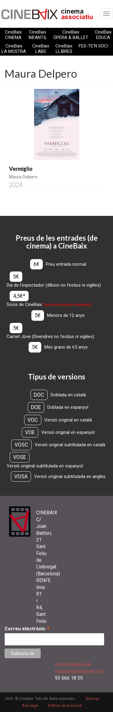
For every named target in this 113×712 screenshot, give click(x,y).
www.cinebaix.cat (73, 664)
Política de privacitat (65, 706)
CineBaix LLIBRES (63, 48)
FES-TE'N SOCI (93, 46)
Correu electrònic (27, 628)
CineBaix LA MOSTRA (14, 48)
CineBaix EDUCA (103, 34)
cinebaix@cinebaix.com (79, 671)
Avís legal (30, 706)
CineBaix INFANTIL (37, 34)
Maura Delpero (23, 177)
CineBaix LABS (40, 48)
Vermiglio (21, 168)
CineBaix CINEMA (13, 34)
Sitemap (92, 699)
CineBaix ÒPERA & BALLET (70, 34)
